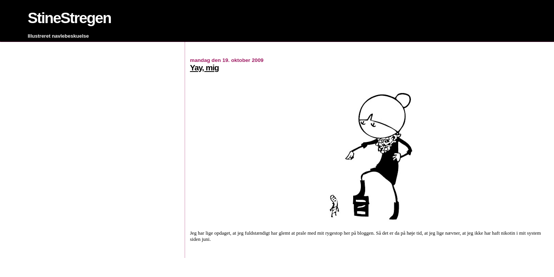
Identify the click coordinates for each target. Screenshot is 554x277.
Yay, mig (204, 67)
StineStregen (69, 18)
